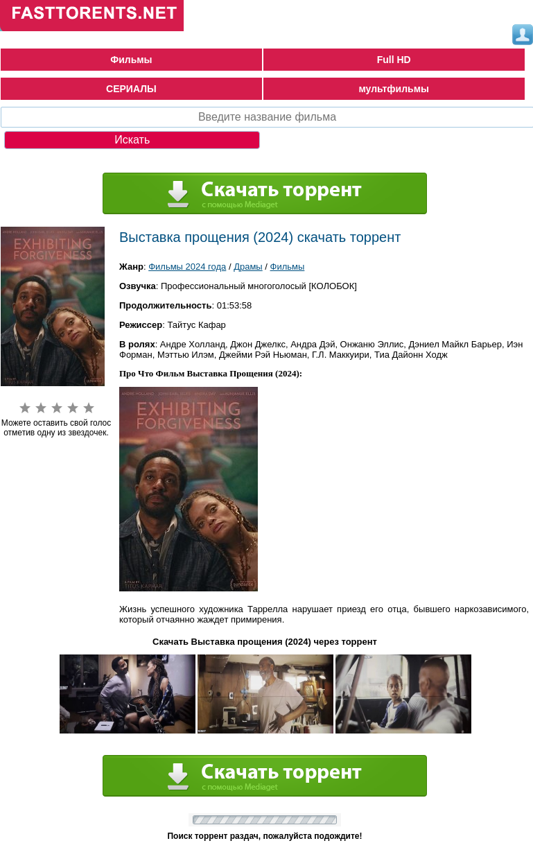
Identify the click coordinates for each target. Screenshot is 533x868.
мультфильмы (393, 88)
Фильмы (131, 59)
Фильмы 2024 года (187, 266)
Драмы (248, 266)
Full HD (394, 59)
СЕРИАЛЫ (131, 88)
